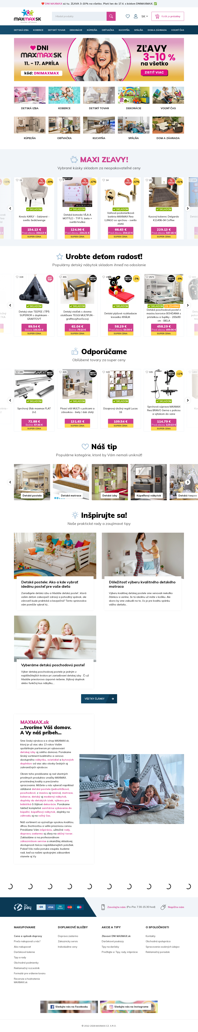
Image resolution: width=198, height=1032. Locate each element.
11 (20, 180)
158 (194, 180)
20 (150, 180)
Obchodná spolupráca (158, 941)
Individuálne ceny (67, 946)
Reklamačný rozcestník (27, 968)
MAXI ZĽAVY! (104, 159)
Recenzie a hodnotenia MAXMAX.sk (27, 980)
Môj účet (136, 16)
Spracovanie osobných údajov (163, 946)
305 (151, 372)
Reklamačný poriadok (158, 952)
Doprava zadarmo (68, 936)
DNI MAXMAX (53, 3)
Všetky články (94, 698)
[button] (10, 208)
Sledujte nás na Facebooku (71, 1006)
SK (143, 16)
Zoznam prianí (128, 16)
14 (107, 180)
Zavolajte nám (116, 907)
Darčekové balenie (24, 952)
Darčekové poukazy (113, 941)
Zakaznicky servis (68, 941)
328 (21, 277)
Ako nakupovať (22, 946)
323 (108, 372)
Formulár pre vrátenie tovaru (29, 973)
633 (194, 277)
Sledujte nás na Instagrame (131, 1006)
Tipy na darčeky (110, 946)
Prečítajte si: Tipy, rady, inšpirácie (120, 952)
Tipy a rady (20, 957)
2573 (151, 277)
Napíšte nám (176, 907)
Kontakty (150, 936)
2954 (108, 277)
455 (64, 277)
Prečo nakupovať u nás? (27, 941)
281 (21, 372)
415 (64, 372)
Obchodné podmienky (26, 962)
